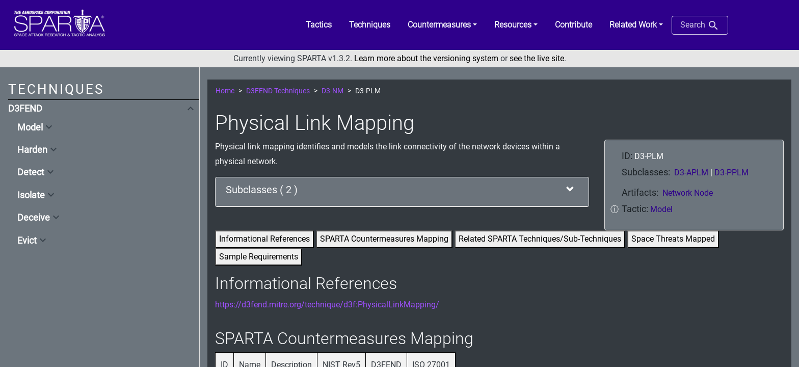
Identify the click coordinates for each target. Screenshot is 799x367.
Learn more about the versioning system (426, 58)
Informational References (264, 239)
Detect (30, 172)
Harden (32, 150)
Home (225, 91)
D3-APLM (692, 172)
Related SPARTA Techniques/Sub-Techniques (540, 239)
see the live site (537, 58)
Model (30, 127)
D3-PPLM (731, 172)
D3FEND (25, 108)
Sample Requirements (258, 256)
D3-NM (332, 91)
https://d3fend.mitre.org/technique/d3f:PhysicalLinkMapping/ (327, 304)
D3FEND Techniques (278, 91)
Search (700, 25)
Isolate (31, 195)
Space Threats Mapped (673, 239)
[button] (442, 25)
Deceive (33, 218)
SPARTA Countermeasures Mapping (384, 239)
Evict (27, 240)
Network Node (687, 193)
